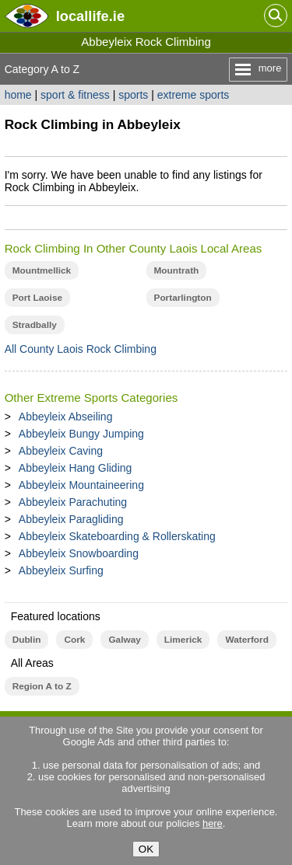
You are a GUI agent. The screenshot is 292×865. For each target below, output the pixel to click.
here (212, 823)
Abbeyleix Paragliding (71, 519)
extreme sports (193, 95)
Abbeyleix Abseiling (66, 416)
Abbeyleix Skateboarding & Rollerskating (117, 536)
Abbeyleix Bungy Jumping (81, 433)
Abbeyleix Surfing (61, 570)
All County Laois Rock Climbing (81, 349)
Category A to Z (42, 69)
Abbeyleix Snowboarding (79, 553)
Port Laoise (37, 297)
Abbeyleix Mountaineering (81, 485)
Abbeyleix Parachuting (73, 502)
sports (133, 95)
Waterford (246, 639)
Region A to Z (42, 686)
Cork (74, 639)
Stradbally (34, 324)
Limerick (183, 639)
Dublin (26, 639)
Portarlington (183, 297)
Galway (124, 639)
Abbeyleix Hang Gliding (75, 468)
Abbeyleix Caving (61, 451)
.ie (90, 16)
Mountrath (176, 270)
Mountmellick (42, 270)
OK (146, 849)
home (18, 95)
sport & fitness (75, 95)
